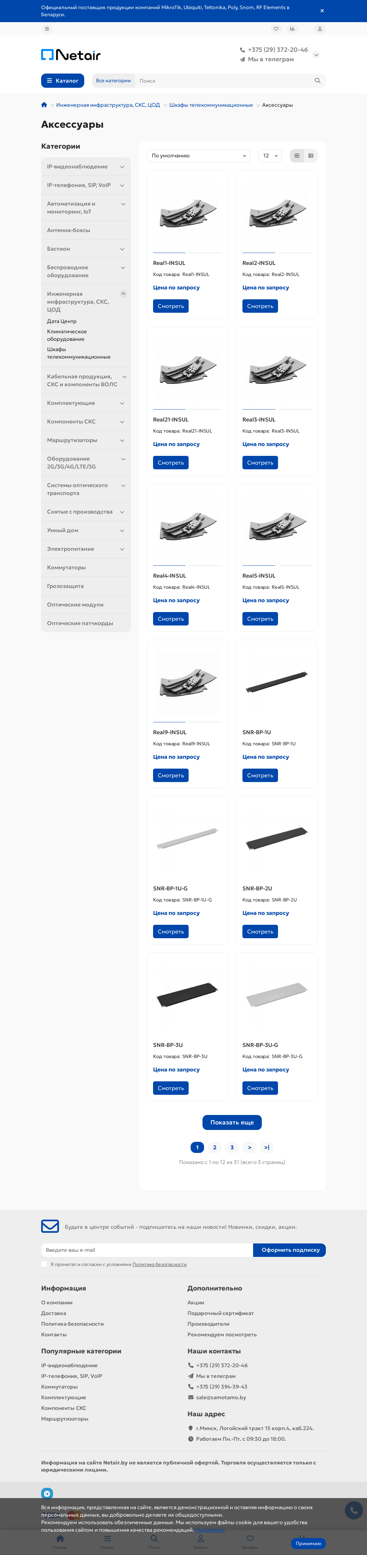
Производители (208, 1324)
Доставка (53, 1313)
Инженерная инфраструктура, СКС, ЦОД (108, 105)
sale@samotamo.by (221, 1397)
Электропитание (87, 549)
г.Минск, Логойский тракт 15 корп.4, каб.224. (255, 1428)
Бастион (87, 249)
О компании (56, 1302)
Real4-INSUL (169, 575)
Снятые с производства (87, 512)
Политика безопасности (72, 1324)
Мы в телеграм (265, 59)
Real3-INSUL (259, 419)
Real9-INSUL (170, 732)
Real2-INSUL (259, 262)
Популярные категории (81, 1351)
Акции (195, 1302)
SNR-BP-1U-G (170, 888)
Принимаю (308, 1543)
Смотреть (171, 306)
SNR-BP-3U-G (260, 1045)
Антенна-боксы (68, 230)
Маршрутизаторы (87, 440)
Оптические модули (75, 604)
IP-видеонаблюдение (87, 166)
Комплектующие (87, 403)
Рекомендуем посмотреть (222, 1334)
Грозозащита (65, 586)
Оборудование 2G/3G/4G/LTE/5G (87, 462)
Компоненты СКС (87, 421)
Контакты (54, 1334)
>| (267, 1147)
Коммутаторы (66, 567)
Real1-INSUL (169, 262)
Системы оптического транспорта (87, 489)
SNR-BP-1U (256, 732)
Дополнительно (214, 1288)
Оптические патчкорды (80, 623)
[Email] (147, 1250)
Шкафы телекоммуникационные (211, 105)
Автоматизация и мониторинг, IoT (87, 207)
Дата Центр (62, 321)
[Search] (230, 81)
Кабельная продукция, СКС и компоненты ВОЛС (87, 380)
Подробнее (210, 1530)
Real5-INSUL (259, 575)
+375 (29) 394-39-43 (222, 1386)
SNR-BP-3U (168, 1045)
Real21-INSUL (171, 419)
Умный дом (87, 530)
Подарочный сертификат (220, 1313)
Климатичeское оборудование (67, 335)
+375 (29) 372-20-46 (272, 49)
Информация (63, 1288)
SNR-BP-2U (257, 888)
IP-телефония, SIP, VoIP (87, 185)
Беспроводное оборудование (87, 271)
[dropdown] (47, 29)
